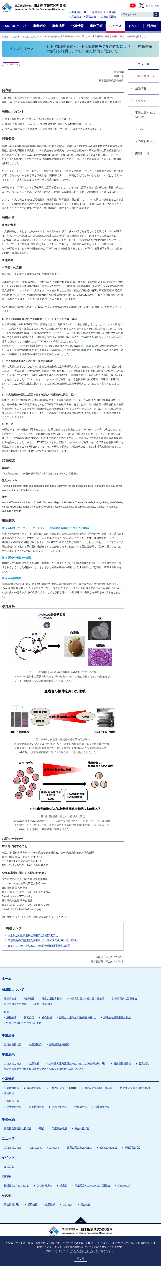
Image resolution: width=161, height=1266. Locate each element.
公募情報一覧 (36, 1106)
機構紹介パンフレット (16, 1185)
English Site (152, 5)
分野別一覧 (80, 1106)
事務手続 (8, 1119)
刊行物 (6, 1176)
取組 (6, 1011)
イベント (54, 1147)
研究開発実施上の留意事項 (135, 1087)
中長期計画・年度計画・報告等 (87, 998)
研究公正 (29, 1017)
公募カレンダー (62, 1087)
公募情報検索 (11, 1087)
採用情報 (97, 12)
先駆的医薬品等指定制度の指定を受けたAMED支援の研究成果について (44, 1068)
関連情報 (9, 1093)
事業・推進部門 (43, 1003)
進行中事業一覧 (13, 1044)
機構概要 (29, 998)
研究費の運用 (59, 1128)
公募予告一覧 (13, 1106)
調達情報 (78, 12)
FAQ (41, 1128)
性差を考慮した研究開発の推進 (23, 1022)
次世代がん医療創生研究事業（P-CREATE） (33, 935)
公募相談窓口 (34, 1087)
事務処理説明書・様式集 (98, 1087)
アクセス (76, 16)
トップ (5, 36)
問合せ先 (91, 16)
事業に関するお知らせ (79, 1147)
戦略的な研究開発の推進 (117, 1017)
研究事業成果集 (122, 1063)
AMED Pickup (44, 1185)
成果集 (63, 1185)
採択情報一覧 (59, 1106)
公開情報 (111, 12)
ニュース (15, 36)
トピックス (35, 1147)
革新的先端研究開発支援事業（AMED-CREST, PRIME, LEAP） (43, 940)
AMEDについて (13, 989)
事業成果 (8, 1054)
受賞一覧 (144, 1063)
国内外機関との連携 (15, 1003)
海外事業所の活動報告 (124, 998)
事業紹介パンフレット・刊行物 (92, 1185)
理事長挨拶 (10, 998)
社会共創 (47, 1017)
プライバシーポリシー (83, 1251)
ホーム (6, 978)
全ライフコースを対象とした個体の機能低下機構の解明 (39, 945)
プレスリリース (29, 36)
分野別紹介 (35, 1044)
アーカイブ (123, 1185)
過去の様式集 (82, 1128)
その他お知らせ (108, 1147)
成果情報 (34, 1063)
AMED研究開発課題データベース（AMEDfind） (76, 1063)
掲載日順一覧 (101, 1106)
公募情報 (8, 1079)
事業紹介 (8, 1035)
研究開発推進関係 (59, 1044)
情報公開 (11, 1017)
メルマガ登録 (108, 16)
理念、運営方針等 (52, 998)
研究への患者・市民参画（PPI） (77, 1017)
